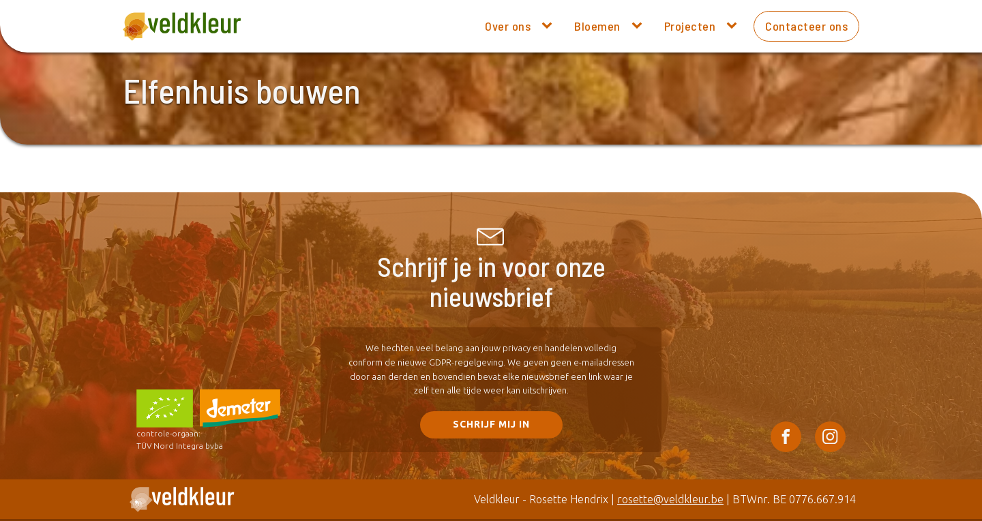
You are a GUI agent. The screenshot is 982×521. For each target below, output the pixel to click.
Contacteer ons (806, 25)
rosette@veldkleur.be (670, 499)
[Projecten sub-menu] (734, 26)
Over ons (508, 25)
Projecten (690, 25)
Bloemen (597, 25)
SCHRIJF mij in (491, 424)
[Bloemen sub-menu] (639, 26)
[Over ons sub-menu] (549, 26)
